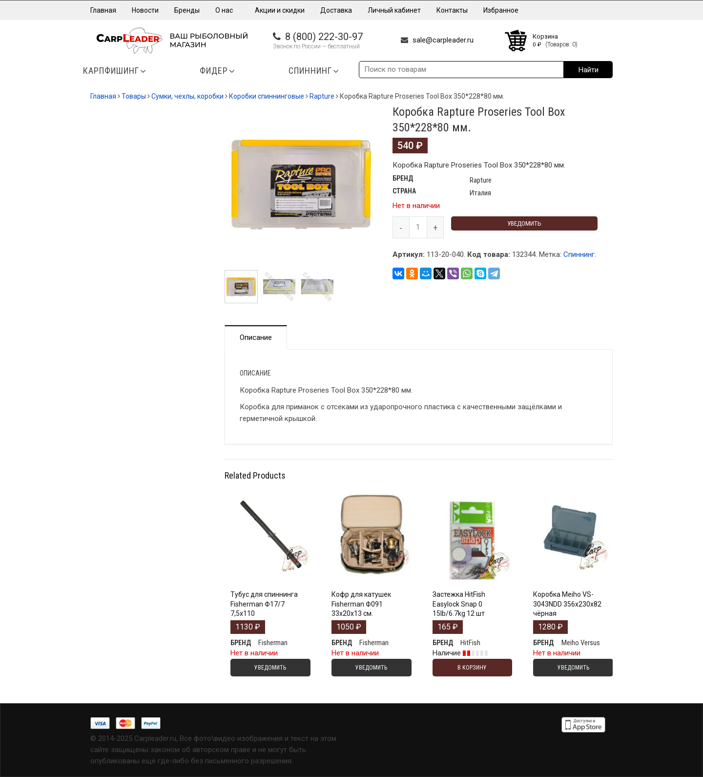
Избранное (500, 10)
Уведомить (524, 223)
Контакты (452, 10)
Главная (103, 10)
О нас (227, 10)
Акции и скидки (280, 10)
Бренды (187, 10)
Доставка (336, 10)
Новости (145, 10)
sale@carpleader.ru (443, 40)
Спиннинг (579, 254)
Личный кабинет (394, 10)
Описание (256, 337)
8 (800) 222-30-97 (324, 36)
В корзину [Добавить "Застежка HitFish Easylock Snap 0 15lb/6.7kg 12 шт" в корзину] (472, 667)
